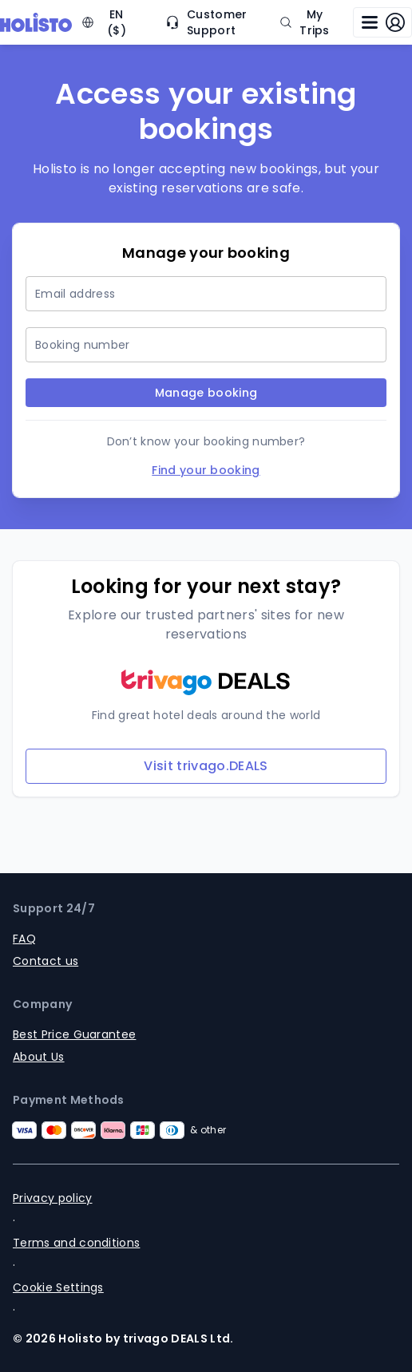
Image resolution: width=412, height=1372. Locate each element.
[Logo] (36, 22)
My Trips (304, 22)
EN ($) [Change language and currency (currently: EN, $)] (103, 22)
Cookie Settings (58, 1287)
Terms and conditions (76, 1243)
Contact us (45, 961)
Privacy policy (52, 1198)
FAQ (24, 939)
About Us (39, 1057)
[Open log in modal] (382, 22)
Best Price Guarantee (74, 1034)
